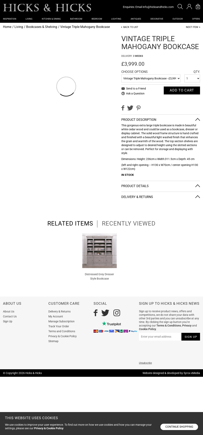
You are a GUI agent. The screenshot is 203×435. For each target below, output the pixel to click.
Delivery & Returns (137, 197)
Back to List (130, 27)
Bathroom (76, 19)
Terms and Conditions (61, 331)
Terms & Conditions (168, 325)
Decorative (156, 19)
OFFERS (196, 19)
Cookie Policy (147, 329)
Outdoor (177, 19)
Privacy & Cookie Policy (62, 336)
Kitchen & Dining (51, 19)
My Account (55, 316)
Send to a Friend (136, 88)
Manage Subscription (61, 321)
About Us (8, 311)
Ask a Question (135, 93)
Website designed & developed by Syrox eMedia (171, 373)
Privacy (187, 325)
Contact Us (10, 316)
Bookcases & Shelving (41, 27)
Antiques (136, 19)
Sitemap (53, 341)
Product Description (138, 120)
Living (29, 19)
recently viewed (129, 223)
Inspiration (9, 19)
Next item (192, 27)
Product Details (135, 186)
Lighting (116, 19)
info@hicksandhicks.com (158, 7)
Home (7, 27)
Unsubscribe (145, 363)
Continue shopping (179, 426)
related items (70, 223)
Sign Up (7, 321)
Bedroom (97, 19)
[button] (180, 6)
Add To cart (182, 90)
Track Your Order (58, 326)
